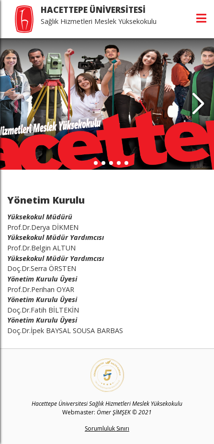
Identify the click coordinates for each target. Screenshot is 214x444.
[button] (197, 104)
